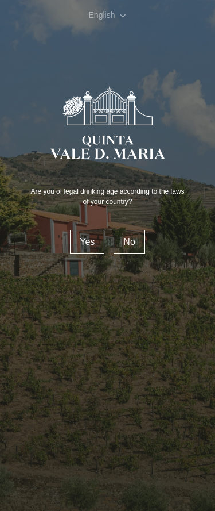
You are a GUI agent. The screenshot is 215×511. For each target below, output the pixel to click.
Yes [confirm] (87, 242)
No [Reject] (129, 242)
